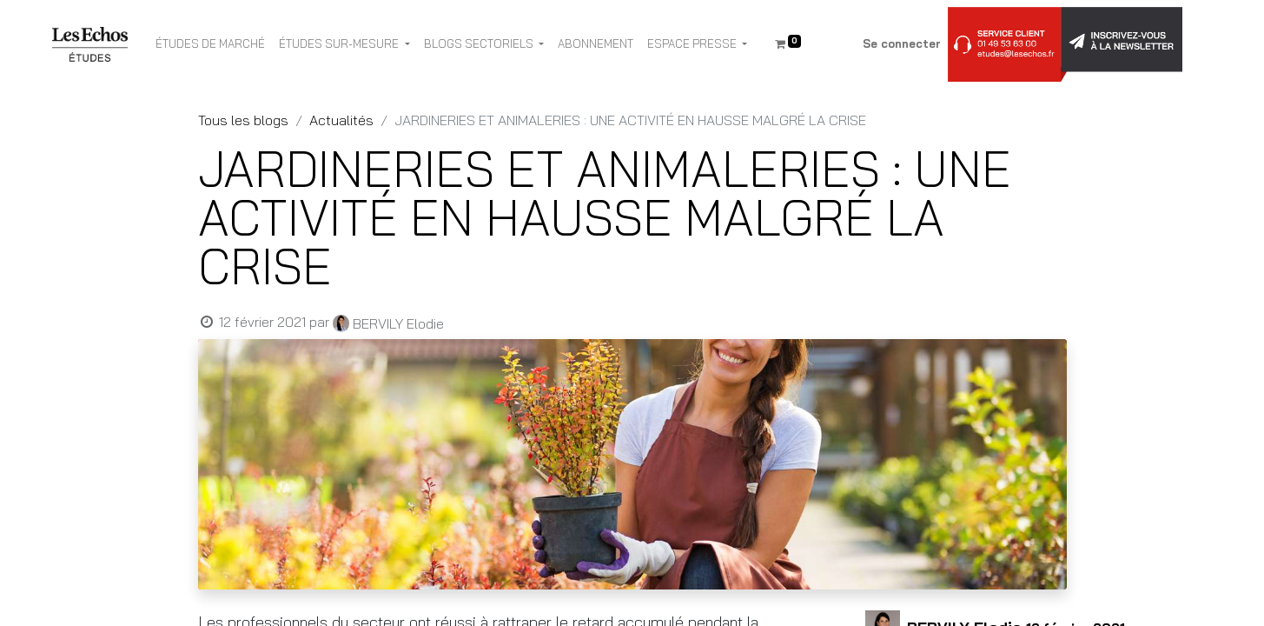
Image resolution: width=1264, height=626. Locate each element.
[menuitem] (210, 44)
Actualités (341, 120)
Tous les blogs (243, 120)
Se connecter (902, 43)
